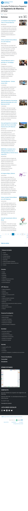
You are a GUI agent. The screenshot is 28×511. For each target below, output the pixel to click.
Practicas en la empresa (7, 322)
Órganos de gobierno (6, 289)
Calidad (3, 296)
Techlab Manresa (6, 256)
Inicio (2, 14)
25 (20, 234)
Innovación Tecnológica (7, 319)
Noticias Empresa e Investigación (8, 324)
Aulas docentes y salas (6, 299)
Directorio (4, 291)
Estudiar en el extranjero (7, 338)
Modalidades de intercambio (7, 336)
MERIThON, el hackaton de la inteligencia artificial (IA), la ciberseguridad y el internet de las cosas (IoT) (9, 151)
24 (17, 234)
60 (24, 234)
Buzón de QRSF (5, 305)
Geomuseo (5, 259)
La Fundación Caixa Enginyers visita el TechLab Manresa (8, 21)
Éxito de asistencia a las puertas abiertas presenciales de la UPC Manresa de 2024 (9, 102)
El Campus (4, 350)
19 (5, 234)
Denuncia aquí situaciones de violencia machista (11, 303)
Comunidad (4, 359)
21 (10, 234)
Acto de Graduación (6, 282)
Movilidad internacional (6, 331)
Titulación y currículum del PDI (8, 294)
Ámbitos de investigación (7, 320)
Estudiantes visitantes (6, 340)
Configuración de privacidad (18, 423)
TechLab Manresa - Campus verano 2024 (8, 82)
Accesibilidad (13, 422)
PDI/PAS (3, 344)
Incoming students (6, 333)
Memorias (4, 301)
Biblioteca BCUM (6, 257)
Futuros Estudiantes (6, 357)
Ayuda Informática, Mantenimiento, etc (10, 263)
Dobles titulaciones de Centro (8, 278)
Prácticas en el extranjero (7, 334)
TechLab (4, 308)
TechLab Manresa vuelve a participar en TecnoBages (7, 61)
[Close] (25, 2)
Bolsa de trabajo (5, 317)
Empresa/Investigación (7, 313)
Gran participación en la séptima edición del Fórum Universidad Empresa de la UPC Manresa (9, 124)
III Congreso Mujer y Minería (8, 173)
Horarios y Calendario (6, 280)
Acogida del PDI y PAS (6, 347)
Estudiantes (4, 361)
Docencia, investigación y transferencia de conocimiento (13, 352)
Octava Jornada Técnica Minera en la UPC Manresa (9, 40)
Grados (3, 271)
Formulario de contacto (6, 403)
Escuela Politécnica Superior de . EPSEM (14, 8)
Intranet (4, 265)
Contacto (4, 348)
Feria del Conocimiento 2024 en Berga (9, 219)
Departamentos (5, 292)
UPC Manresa (4, 287)
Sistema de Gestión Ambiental (8, 298)
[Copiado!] (26, 17)
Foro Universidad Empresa (7, 315)
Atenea (4, 252)
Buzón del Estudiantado (7, 306)
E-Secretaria (5, 254)
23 (15, 234)
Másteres (4, 273)
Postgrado (4, 277)
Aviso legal (21, 422)
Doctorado (4, 275)
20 (8, 234)
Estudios (3, 269)
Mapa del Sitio (6, 422)
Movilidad (3, 329)
